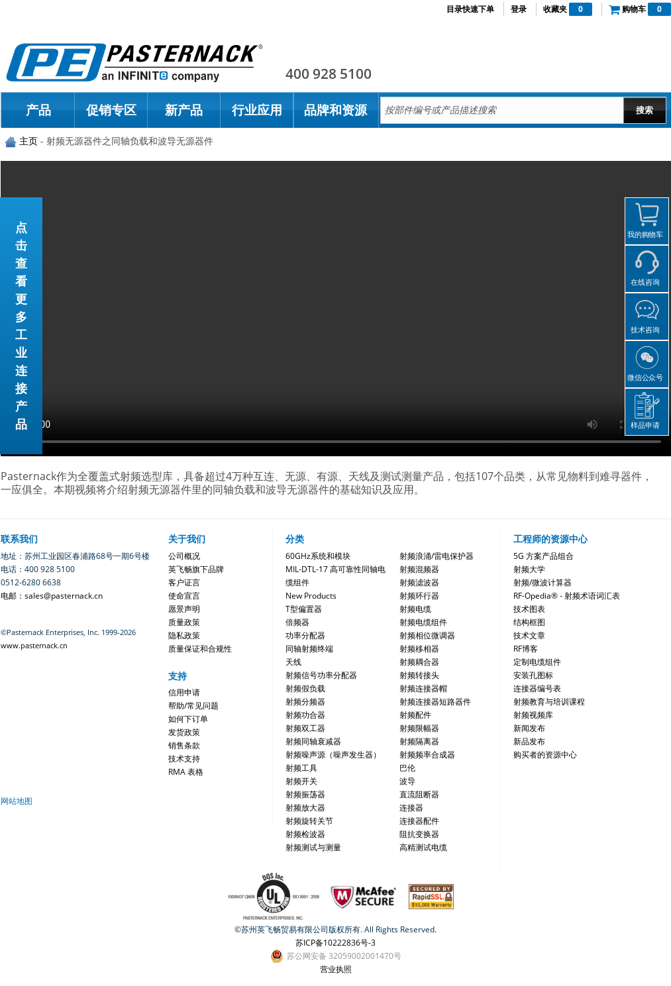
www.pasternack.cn (34, 645)
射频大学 (529, 569)
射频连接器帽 (423, 688)
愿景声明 (184, 609)
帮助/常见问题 (193, 705)
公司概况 (184, 556)
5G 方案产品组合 (543, 556)
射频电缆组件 (423, 622)
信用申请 (184, 692)
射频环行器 (419, 595)
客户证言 (184, 582)
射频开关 (301, 781)
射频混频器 (419, 569)
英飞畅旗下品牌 (196, 569)
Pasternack (134, 62)
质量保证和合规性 (200, 648)
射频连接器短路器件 (435, 701)
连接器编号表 (537, 688)
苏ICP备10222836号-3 (335, 942)
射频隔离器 (419, 741)
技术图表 (529, 609)
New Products (310, 595)
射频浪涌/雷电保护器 (436, 556)
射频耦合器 (419, 661)
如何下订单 (188, 718)
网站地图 (16, 801)
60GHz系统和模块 (317, 556)
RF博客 (525, 648)
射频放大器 (305, 807)
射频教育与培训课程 (549, 701)
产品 (38, 110)
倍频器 (297, 622)
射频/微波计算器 (542, 582)
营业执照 (336, 969)
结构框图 (529, 622)
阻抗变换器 (419, 834)
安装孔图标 (533, 675)
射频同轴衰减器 (313, 741)
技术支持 (184, 758)
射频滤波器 (419, 582)
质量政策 (184, 622)
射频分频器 (305, 701)
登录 (519, 9)
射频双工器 (305, 728)
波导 (407, 781)
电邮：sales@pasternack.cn (52, 595)
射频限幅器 (419, 728)
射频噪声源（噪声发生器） (333, 754)
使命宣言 (184, 595)
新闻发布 (529, 728)
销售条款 (184, 745)
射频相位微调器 (427, 635)
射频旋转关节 (309, 820)
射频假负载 (305, 688)
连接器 (411, 807)
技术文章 (529, 635)
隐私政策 (184, 635)
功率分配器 (305, 635)
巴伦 (407, 767)
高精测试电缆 (423, 847)
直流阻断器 (419, 794)
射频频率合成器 (427, 754)
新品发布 (529, 741)
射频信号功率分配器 (321, 675)
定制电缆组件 (537, 661)
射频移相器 (419, 648)
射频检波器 (305, 834)
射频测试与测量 (313, 847)
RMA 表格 (185, 771)
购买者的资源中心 (545, 754)
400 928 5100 (328, 73)
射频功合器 (305, 714)
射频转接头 (419, 675)
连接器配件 (419, 820)
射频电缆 (415, 609)
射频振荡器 (305, 794)
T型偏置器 (303, 609)
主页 (28, 140)
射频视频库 (533, 714)
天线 (293, 661)
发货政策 (184, 732)
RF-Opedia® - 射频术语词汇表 (566, 595)
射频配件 (415, 714)
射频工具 (301, 767)
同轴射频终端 (309, 648)
